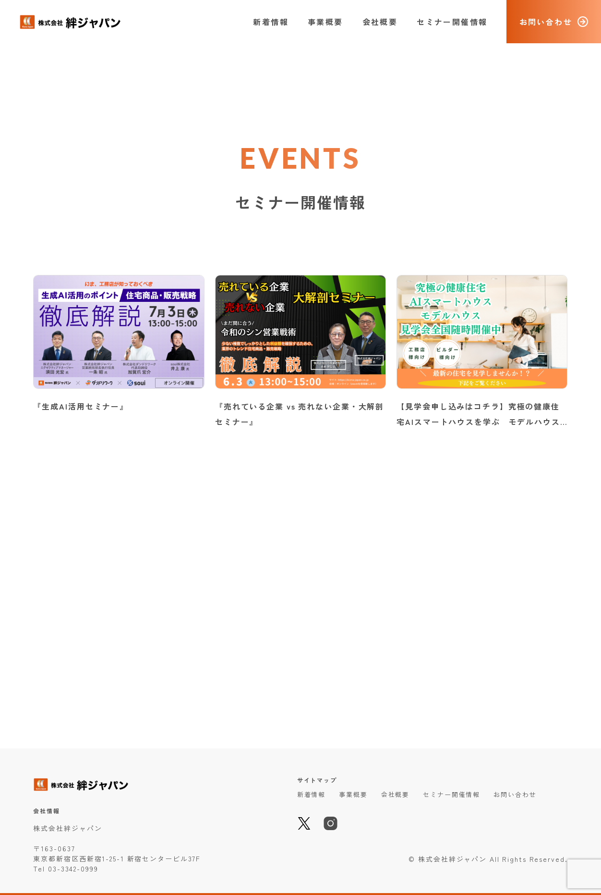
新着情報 (270, 21)
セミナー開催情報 (452, 21)
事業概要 (325, 21)
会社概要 (380, 21)
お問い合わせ (514, 794)
